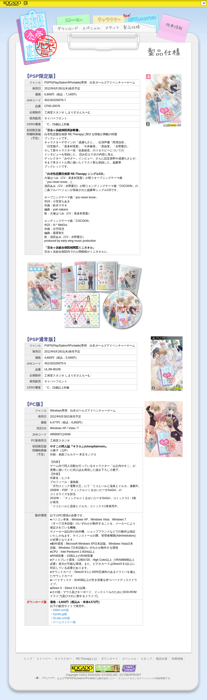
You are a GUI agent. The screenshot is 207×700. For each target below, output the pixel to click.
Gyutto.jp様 (60, 614)
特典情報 (177, 658)
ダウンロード (109, 658)
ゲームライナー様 (64, 622)
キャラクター (63, 658)
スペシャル (129, 658)
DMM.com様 (61, 610)
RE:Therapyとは (86, 658)
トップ (28, 658)
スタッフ (146, 658)
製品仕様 (161, 658)
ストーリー (44, 658)
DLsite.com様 (61, 618)
